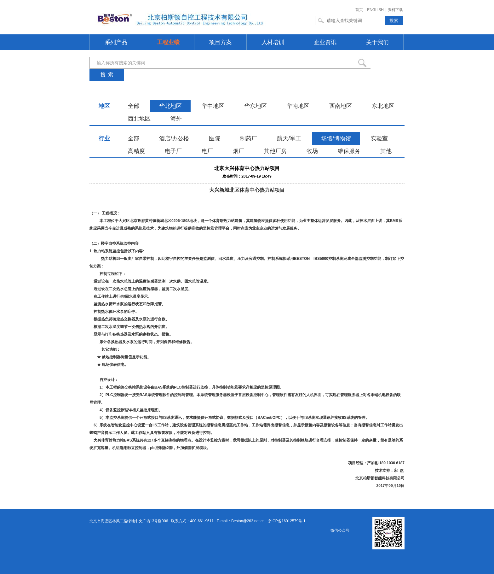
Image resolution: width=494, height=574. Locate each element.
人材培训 (272, 42)
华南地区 (298, 106)
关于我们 (377, 42)
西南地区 (340, 106)
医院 (214, 138)
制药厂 (248, 138)
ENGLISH (375, 10)
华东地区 (255, 106)
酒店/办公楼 (174, 138)
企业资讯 (325, 42)
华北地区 (170, 106)
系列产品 (116, 42)
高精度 (136, 151)
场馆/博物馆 (336, 138)
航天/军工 (289, 138)
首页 (359, 10)
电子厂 (173, 151)
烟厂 (238, 151)
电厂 (207, 151)
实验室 (379, 138)
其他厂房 (275, 151)
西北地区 (139, 118)
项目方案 (220, 42)
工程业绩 (168, 42)
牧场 (312, 151)
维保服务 (349, 151)
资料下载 (395, 10)
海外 (176, 118)
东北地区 (383, 106)
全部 (133, 106)
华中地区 (213, 106)
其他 (386, 151)
